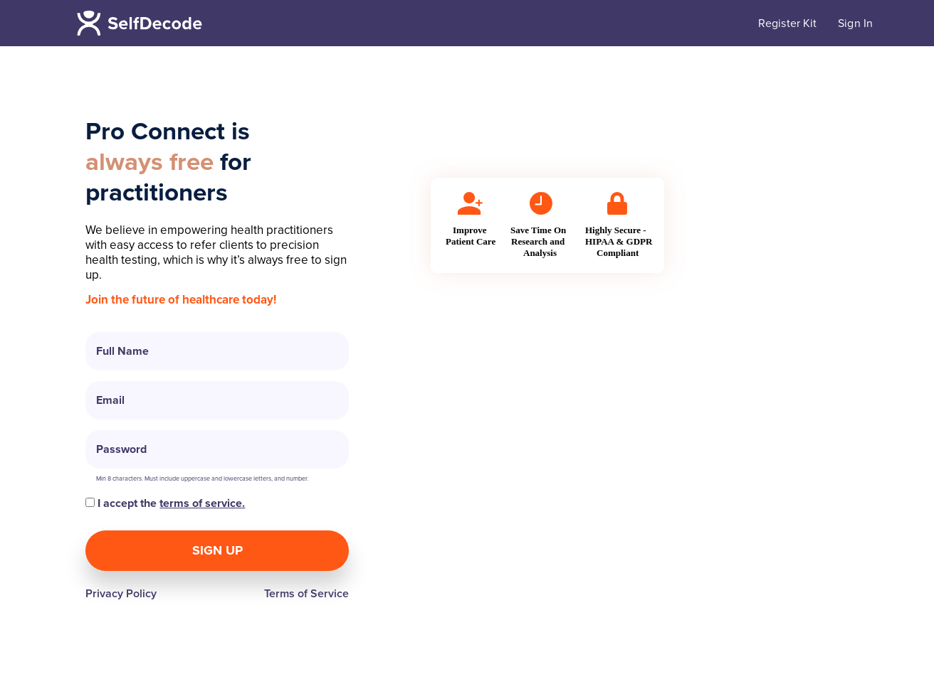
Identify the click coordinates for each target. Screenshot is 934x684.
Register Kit (787, 23)
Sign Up (217, 550)
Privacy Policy (121, 594)
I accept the (165, 503)
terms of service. (202, 503)
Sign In (855, 23)
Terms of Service (306, 594)
